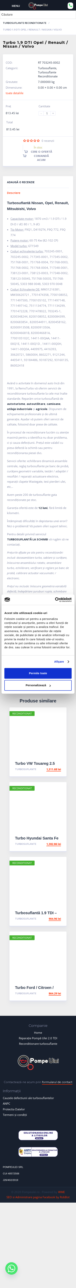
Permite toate (38, 673)
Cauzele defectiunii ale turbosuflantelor (28, 1098)
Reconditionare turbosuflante (38, 1044)
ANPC (6, 1103)
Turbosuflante (47, 68)
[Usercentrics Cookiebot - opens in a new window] (55, 599)
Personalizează (38, 685)
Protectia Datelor (14, 1109)
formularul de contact (57, 1082)
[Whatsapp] (11, 1271)
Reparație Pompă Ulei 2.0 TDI (38, 1038)
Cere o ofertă (41, 151)
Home (38, 1032)
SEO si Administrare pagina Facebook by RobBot (38, 1197)
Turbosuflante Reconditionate (24, 23)
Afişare (59, 661)
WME (61, 1192)
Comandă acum (41, 158)
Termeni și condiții (15, 1115)
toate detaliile (14, 93)
